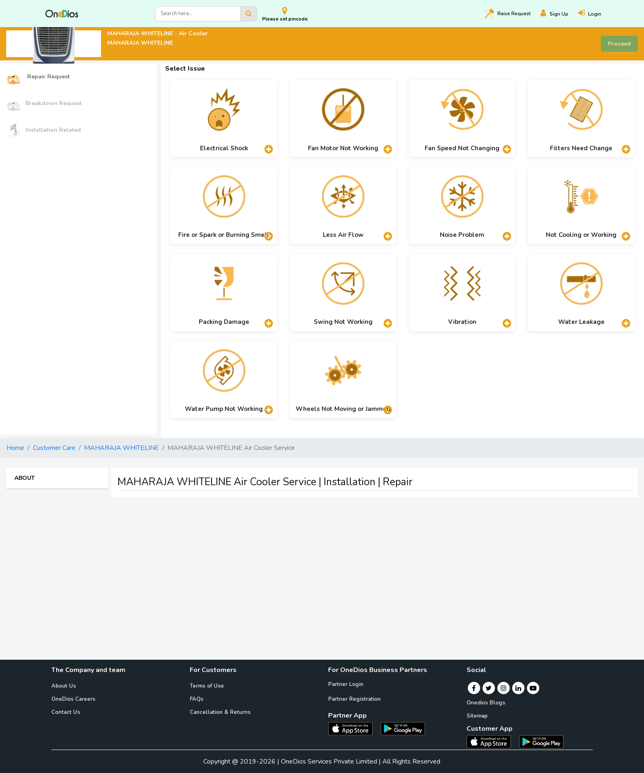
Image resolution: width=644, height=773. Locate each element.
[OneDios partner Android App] (403, 728)
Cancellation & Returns (220, 712)
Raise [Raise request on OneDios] (507, 13)
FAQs (196, 699)
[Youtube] (533, 688)
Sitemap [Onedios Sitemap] (477, 716)
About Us (63, 686)
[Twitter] (488, 688)
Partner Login (345, 684)
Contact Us (65, 712)
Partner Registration (354, 699)
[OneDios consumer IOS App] (492, 741)
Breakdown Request (44, 103)
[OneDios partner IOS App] (353, 728)
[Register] (559, 13)
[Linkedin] (518, 688)
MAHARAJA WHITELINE (121, 447)
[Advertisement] (322, 561)
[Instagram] (503, 688)
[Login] (594, 13)
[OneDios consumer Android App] (541, 741)
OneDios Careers (73, 699)
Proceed (619, 44)
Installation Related (43, 130)
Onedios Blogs (486, 702)
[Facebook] (474, 688)
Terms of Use (207, 686)
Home (15, 447)
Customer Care (54, 447)
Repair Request (38, 77)
